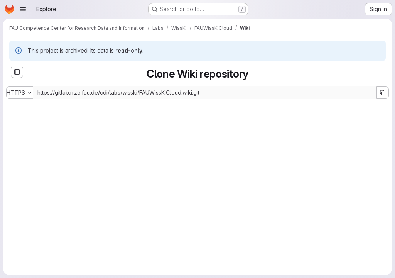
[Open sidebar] (17, 72)
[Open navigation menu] (23, 9)
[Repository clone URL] (205, 92)
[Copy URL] (382, 92)
